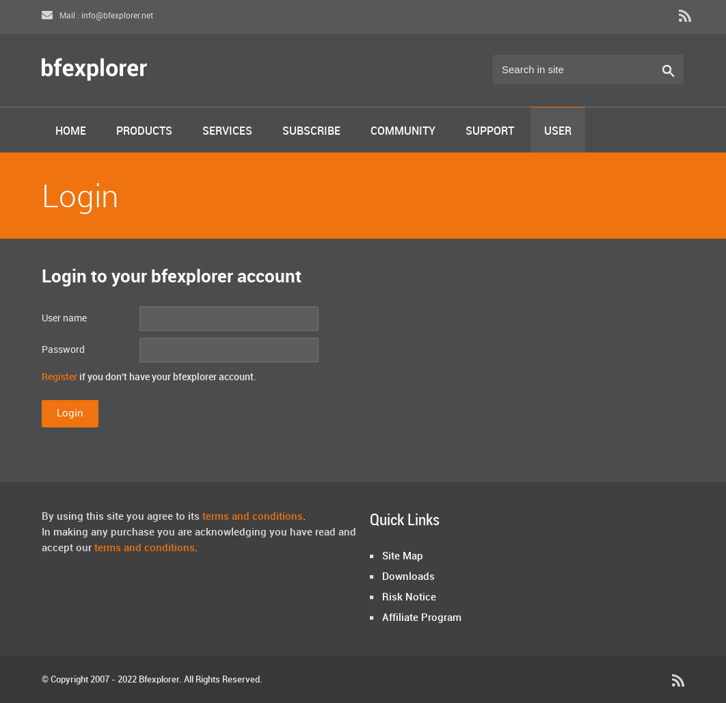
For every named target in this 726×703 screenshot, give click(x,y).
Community (403, 131)
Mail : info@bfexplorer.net (97, 16)
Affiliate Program (421, 618)
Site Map (402, 556)
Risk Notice (409, 597)
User (558, 131)
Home (70, 131)
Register (59, 377)
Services (227, 131)
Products (144, 131)
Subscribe (311, 131)
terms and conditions (252, 517)
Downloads (408, 577)
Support (490, 131)
